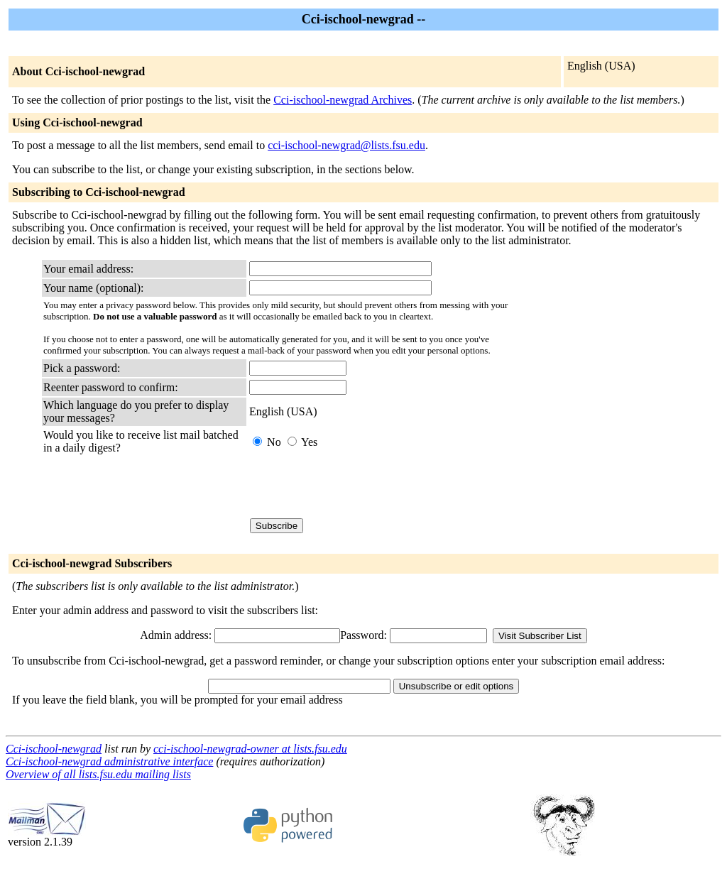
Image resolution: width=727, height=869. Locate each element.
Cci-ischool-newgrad (54, 749)
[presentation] (357, 486)
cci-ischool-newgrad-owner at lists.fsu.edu (250, 749)
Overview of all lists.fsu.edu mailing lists (98, 774)
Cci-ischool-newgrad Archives (342, 100)
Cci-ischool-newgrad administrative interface (109, 761)
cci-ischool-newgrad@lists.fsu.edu (346, 145)
